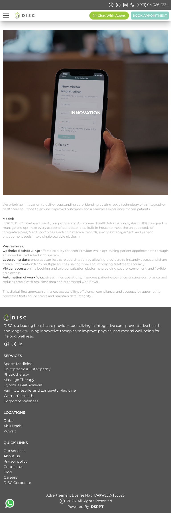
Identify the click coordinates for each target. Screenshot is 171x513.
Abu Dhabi (13, 426)
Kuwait (10, 431)
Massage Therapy (19, 380)
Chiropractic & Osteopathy (27, 369)
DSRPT (97, 507)
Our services (14, 451)
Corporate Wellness (21, 401)
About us (12, 456)
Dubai (9, 420)
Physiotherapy (16, 374)
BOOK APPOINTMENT (149, 16)
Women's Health (18, 396)
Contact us (13, 467)
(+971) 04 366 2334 (149, 5)
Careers (10, 477)
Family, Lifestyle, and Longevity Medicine (40, 390)
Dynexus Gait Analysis (23, 385)
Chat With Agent (109, 16)
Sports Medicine (18, 364)
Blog (8, 472)
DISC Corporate (17, 483)
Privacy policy (16, 461)
